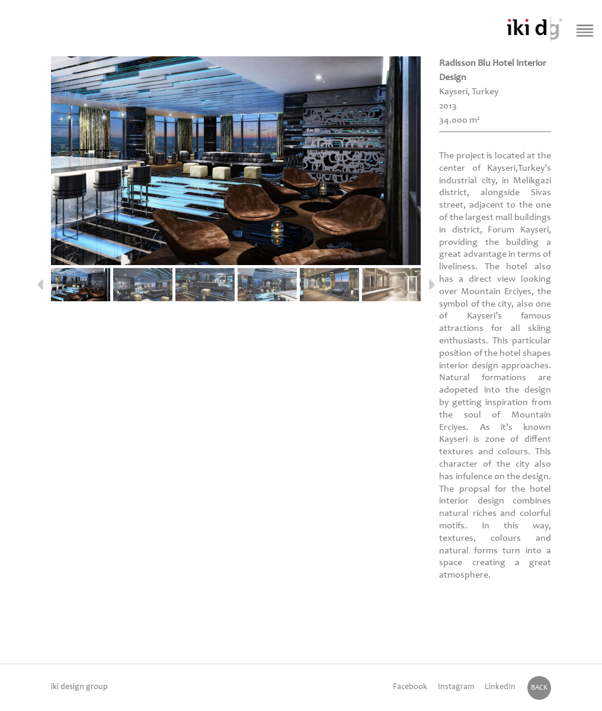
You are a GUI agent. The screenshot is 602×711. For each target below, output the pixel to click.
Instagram (456, 687)
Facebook (410, 687)
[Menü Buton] (584, 30)
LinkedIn (500, 687)
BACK (539, 687)
